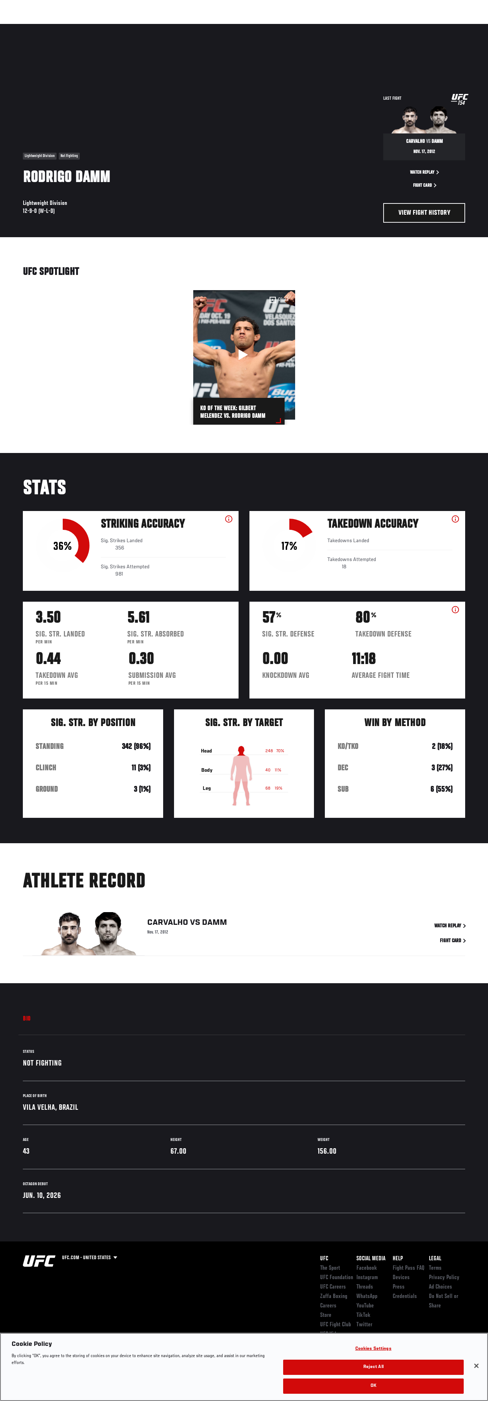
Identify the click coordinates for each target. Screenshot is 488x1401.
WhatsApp (366, 1296)
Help (398, 1259)
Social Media (370, 1259)
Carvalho (167, 923)
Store (325, 1315)
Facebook (366, 1268)
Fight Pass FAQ (409, 1268)
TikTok (363, 1315)
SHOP (444, 27)
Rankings (50, 27)
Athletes (83, 27)
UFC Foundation (336, 1277)
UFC (324, 1259)
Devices (401, 1277)
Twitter (364, 1325)
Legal (435, 1259)
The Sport (330, 1268)
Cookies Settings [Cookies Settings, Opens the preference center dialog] (373, 1359)
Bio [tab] (27, 1019)
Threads (364, 1287)
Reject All (373, 1377)
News (111, 27)
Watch (377, 27)
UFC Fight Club (335, 1325)
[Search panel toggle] (464, 27)
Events (19, 27)
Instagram (367, 1277)
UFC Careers (333, 1287)
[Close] (476, 1376)
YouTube (365, 1306)
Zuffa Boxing (412, 27)
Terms (435, 1268)
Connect (348, 27)
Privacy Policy (444, 1277)
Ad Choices (440, 1287)
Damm (214, 923)
